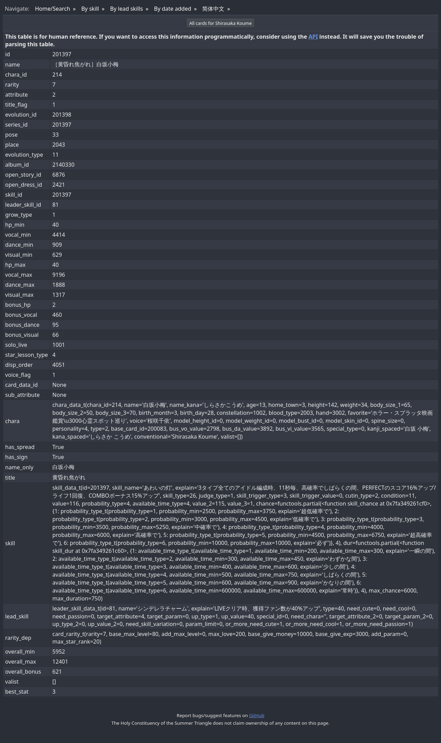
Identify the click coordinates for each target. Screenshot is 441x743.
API (313, 36)
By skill (90, 8)
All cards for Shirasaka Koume (220, 23)
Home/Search (52, 8)
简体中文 (213, 8)
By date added (172, 8)
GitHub (256, 715)
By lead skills (126, 8)
